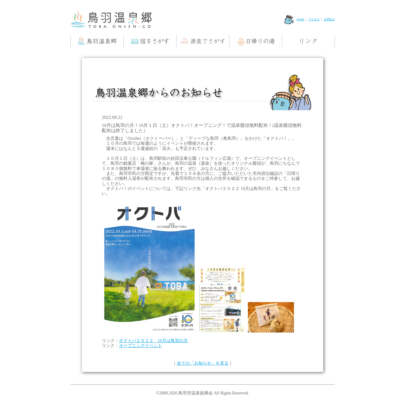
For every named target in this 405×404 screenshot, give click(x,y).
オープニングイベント (140, 345)
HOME (294, 19)
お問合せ (329, 19)
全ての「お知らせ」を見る (202, 363)
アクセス (314, 19)
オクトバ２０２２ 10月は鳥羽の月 (153, 340)
